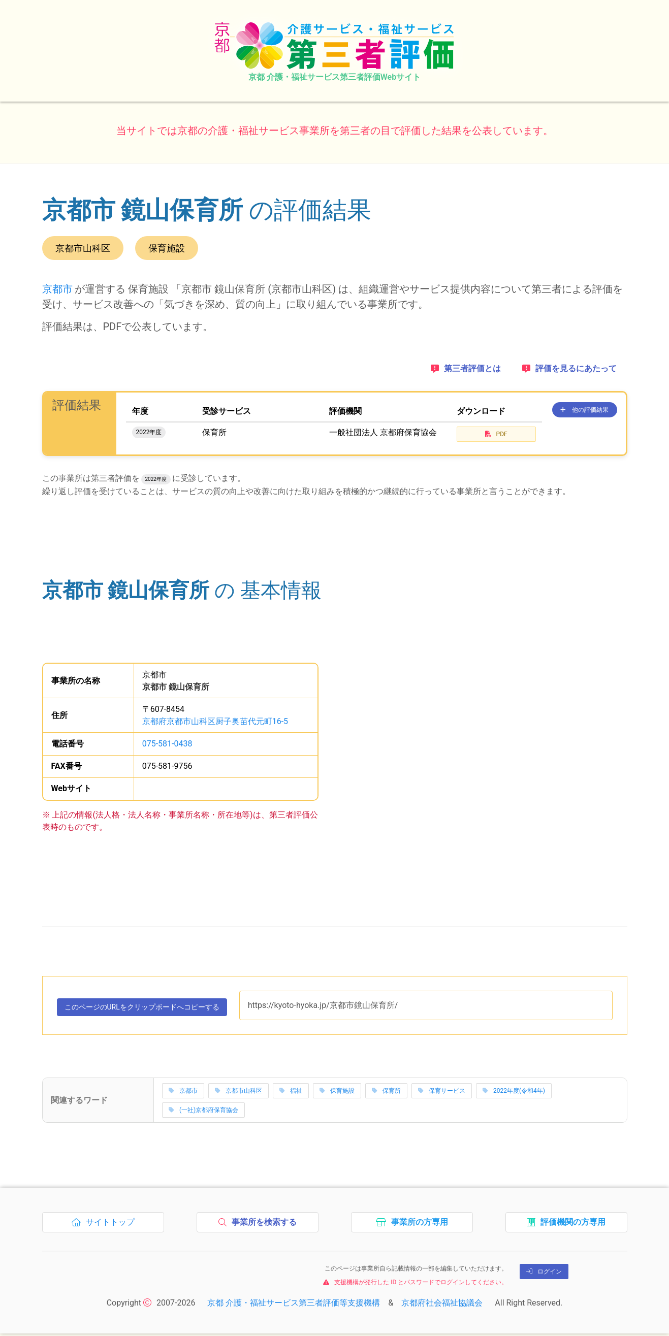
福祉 (290, 1093)
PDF (496, 434)
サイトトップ (106, 1227)
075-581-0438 (167, 743)
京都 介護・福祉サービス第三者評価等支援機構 (293, 1305)
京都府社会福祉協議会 (442, 1305)
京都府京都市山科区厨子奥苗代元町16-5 (215, 721)
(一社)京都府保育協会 (203, 1112)
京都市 (57, 289)
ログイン (544, 1274)
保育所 (386, 1093)
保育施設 (337, 1093)
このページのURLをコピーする (154, 1010)
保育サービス (441, 1093)
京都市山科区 (238, 1093)
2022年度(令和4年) (514, 1093)
